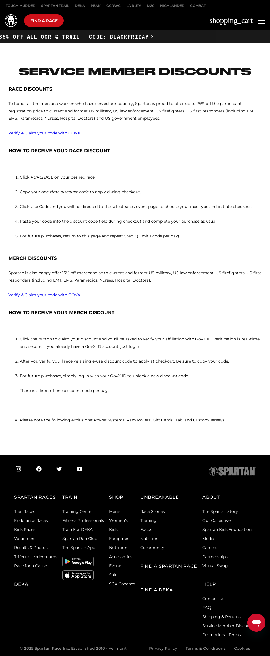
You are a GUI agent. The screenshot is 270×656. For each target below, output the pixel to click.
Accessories (120, 556)
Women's (118, 520)
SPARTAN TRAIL (55, 5)
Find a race (44, 20)
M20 (150, 5)
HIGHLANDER (172, 5)
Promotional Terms (221, 634)
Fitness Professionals (83, 520)
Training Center (77, 511)
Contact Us (213, 598)
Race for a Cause (30, 565)
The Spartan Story (220, 511)
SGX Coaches (122, 583)
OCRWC (113, 5)
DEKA (80, 5)
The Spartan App (78, 547)
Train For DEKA (77, 529)
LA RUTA (133, 5)
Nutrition (118, 547)
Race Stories (152, 511)
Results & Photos (31, 547)
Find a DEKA (156, 590)
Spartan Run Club (79, 538)
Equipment (120, 538)
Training (148, 520)
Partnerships (215, 556)
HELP (209, 584)
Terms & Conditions (206, 648)
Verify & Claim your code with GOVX (44, 133)
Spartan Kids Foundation (227, 529)
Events (115, 565)
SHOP (116, 497)
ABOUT (211, 497)
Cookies (242, 648)
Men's (114, 511)
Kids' (113, 529)
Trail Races (24, 511)
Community (152, 547)
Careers (209, 547)
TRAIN (70, 497)
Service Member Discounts (229, 625)
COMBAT (198, 5)
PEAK (96, 5)
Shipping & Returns (221, 616)
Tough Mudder (20, 5)
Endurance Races (31, 520)
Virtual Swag (215, 565)
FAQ (206, 607)
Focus (146, 529)
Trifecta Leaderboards (35, 556)
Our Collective (216, 520)
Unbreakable (159, 497)
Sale (113, 574)
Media (208, 538)
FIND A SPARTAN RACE (168, 566)
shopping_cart (231, 20)
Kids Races (24, 529)
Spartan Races (35, 497)
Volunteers (24, 538)
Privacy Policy (163, 648)
